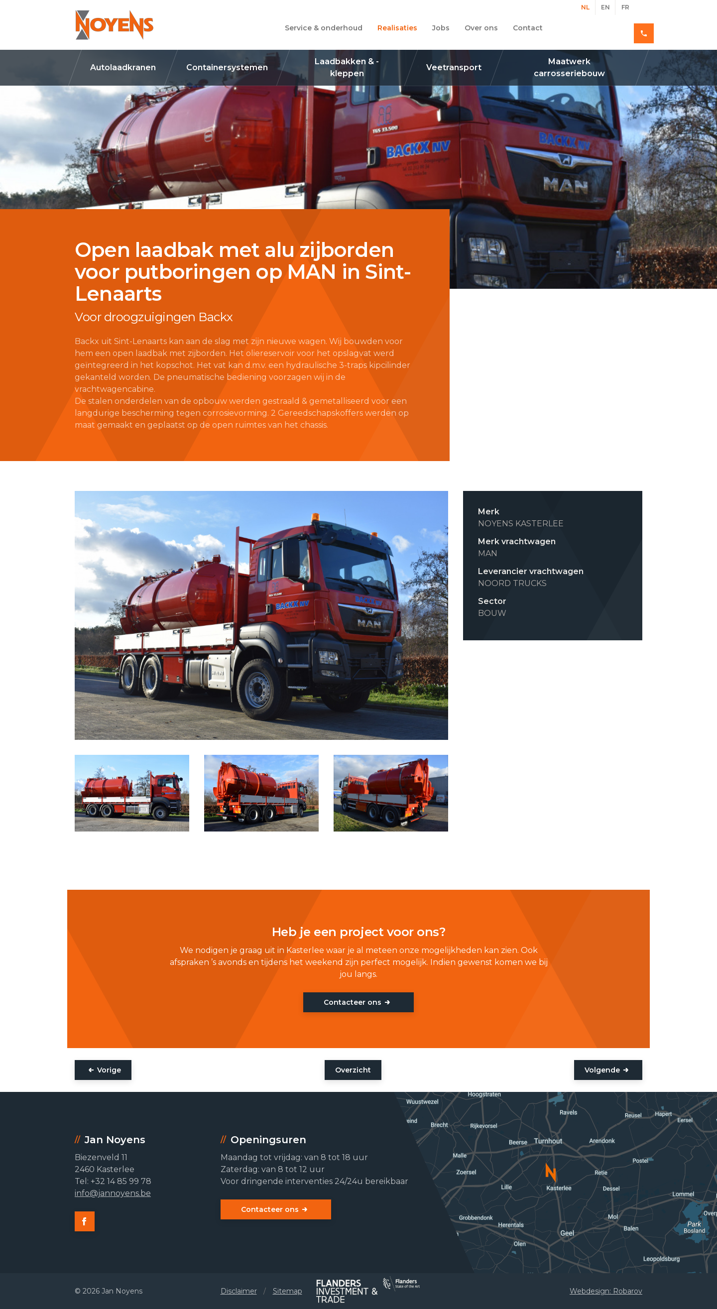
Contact (528, 27)
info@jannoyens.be (113, 1193)
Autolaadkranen (123, 67)
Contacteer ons (352, 1002)
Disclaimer (239, 1291)
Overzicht (353, 1070)
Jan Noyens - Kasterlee (114, 25)
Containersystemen (227, 67)
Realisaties (397, 27)
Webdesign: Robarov (606, 1291)
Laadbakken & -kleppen (347, 67)
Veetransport (453, 67)
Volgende (602, 1070)
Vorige (109, 1070)
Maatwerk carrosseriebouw (569, 67)
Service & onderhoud (323, 27)
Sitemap (287, 1291)
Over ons (481, 27)
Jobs (441, 27)
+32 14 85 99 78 (607, 27)
